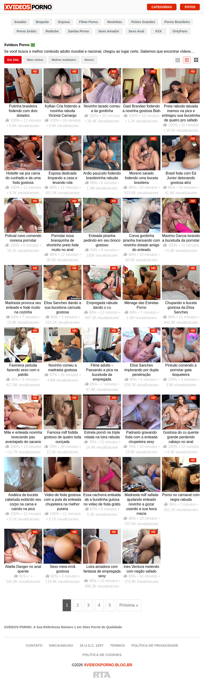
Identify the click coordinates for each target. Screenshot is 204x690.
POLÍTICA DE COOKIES (102, 655)
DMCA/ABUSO (61, 645)
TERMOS (117, 645)
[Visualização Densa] (177, 60)
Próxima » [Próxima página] (128, 605)
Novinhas (114, 22)
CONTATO (34, 645)
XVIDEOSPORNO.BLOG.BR (108, 665)
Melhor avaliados (64, 60)
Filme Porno (88, 22)
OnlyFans (180, 31)
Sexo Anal (136, 31)
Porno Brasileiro (177, 22)
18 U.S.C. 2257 (92, 645)
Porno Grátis (26, 31)
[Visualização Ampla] (196, 60)
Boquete (42, 22)
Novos (89, 60)
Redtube (52, 31)
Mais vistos (35, 60)
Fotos (190, 6)
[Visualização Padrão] (186, 60)
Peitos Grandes (143, 22)
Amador (20, 22)
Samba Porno (78, 31)
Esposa (64, 22)
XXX (158, 31)
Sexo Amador (108, 31)
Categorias (162, 6)
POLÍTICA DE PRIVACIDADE (154, 645)
